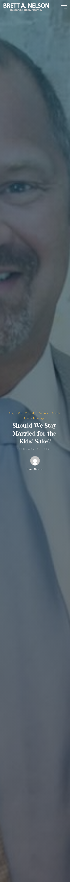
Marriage (38, 418)
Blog (11, 413)
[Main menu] (64, 7)
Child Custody (26, 413)
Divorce (43, 413)
